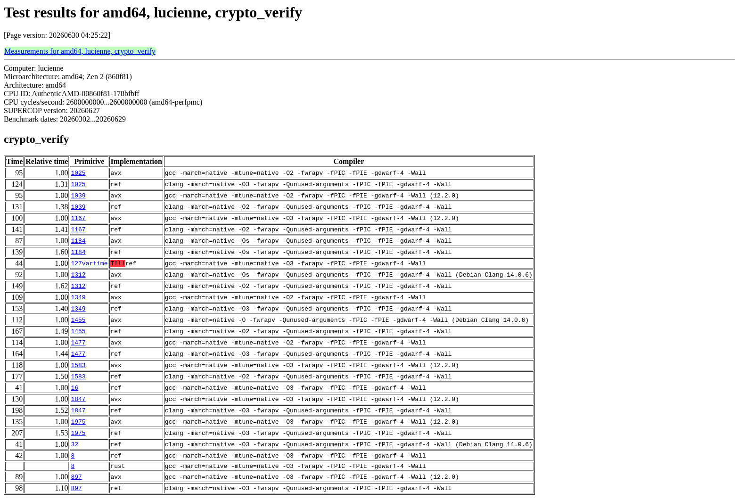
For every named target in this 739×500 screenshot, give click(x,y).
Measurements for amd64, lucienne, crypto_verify (80, 51)
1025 (78, 173)
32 (74, 444)
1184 (78, 241)
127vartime (89, 263)
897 (76, 478)
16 (74, 388)
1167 (78, 218)
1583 (78, 365)
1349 (78, 297)
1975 (78, 422)
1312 (78, 274)
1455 (78, 320)
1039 (78, 195)
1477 (78, 342)
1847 (78, 399)
